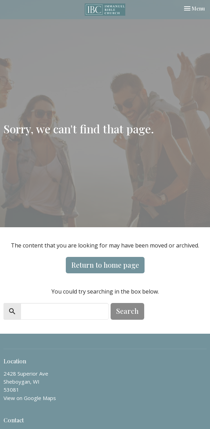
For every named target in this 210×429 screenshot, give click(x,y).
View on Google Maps (30, 397)
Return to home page (105, 264)
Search (127, 311)
